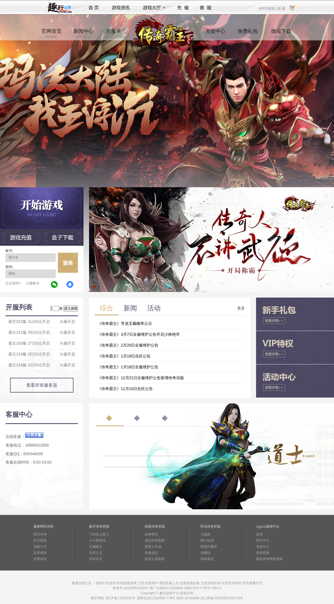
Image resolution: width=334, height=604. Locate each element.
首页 (94, 7)
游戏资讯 (121, 7)
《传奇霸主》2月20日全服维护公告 (127, 345)
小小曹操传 (97, 540)
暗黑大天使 (153, 547)
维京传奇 (40, 534)
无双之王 (95, 553)
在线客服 (262, 553)
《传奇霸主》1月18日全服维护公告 (127, 367)
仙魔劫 (205, 553)
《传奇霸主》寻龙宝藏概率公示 (124, 323)
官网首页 (51, 33)
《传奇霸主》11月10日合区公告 (125, 388)
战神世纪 (151, 534)
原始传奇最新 (155, 540)
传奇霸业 (207, 559)
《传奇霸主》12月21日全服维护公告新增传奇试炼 (140, 378)
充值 (183, 7)
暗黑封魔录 (208, 547)
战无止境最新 (155, 559)
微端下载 (281, 33)
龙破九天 (40, 547)
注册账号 (32, 283)
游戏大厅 (152, 7)
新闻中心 (83, 33)
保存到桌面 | (268, 8)
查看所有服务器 (41, 385)
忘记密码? (13, 283)
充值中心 (215, 33)
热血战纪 (151, 553)
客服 (206, 7)
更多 (241, 308)
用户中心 (262, 540)
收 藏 (281, 8)
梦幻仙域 (207, 540)
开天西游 (40, 540)
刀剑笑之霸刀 (99, 534)
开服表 (113, 33)
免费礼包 (248, 33)
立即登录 (68, 263)
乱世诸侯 (40, 553)
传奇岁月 (95, 559)
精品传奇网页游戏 (269, 559)
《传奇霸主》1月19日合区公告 (124, 356)
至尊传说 (40, 559)
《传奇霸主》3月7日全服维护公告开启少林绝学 (138, 334)
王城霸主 (95, 547)
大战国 (205, 534)
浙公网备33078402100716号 (221, 598)
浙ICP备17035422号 (120, 598)
